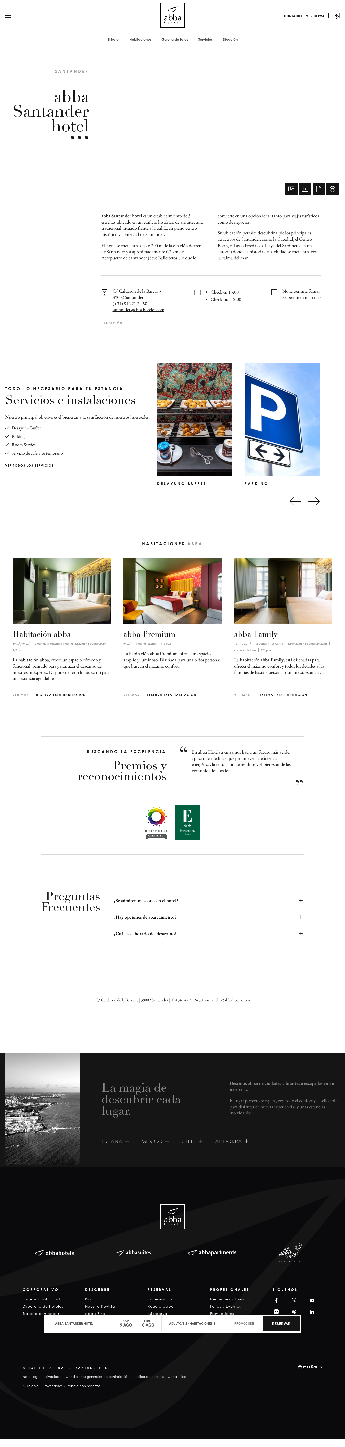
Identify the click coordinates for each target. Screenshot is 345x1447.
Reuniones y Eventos (230, 1306)
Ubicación (112, 331)
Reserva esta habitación (61, 702)
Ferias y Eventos (225, 1313)
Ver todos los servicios (29, 473)
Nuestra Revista (100, 1313)
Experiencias (160, 1306)
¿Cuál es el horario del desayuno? (145, 941)
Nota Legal (31, 1384)
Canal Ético (177, 1384)
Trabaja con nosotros (83, 1393)
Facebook (275, 1308)
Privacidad (53, 1384)
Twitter (293, 1308)
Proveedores (52, 1393)
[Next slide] (314, 509)
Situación (230, 44)
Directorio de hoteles (43, 1313)
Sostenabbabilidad (41, 1306)
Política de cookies (148, 1384)
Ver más (21, 702)
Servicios (205, 44)
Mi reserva (307, 21)
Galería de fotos (174, 44)
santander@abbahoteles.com (138, 317)
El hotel (113, 44)
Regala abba (161, 1313)
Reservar (281, 1324)
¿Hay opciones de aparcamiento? (145, 924)
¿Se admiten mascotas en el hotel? (146, 908)
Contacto (285, 21)
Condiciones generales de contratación (97, 1384)
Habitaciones (140, 44)
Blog (89, 1306)
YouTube (311, 1308)
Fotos (291, 196)
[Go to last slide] (295, 509)
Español (310, 1375)
